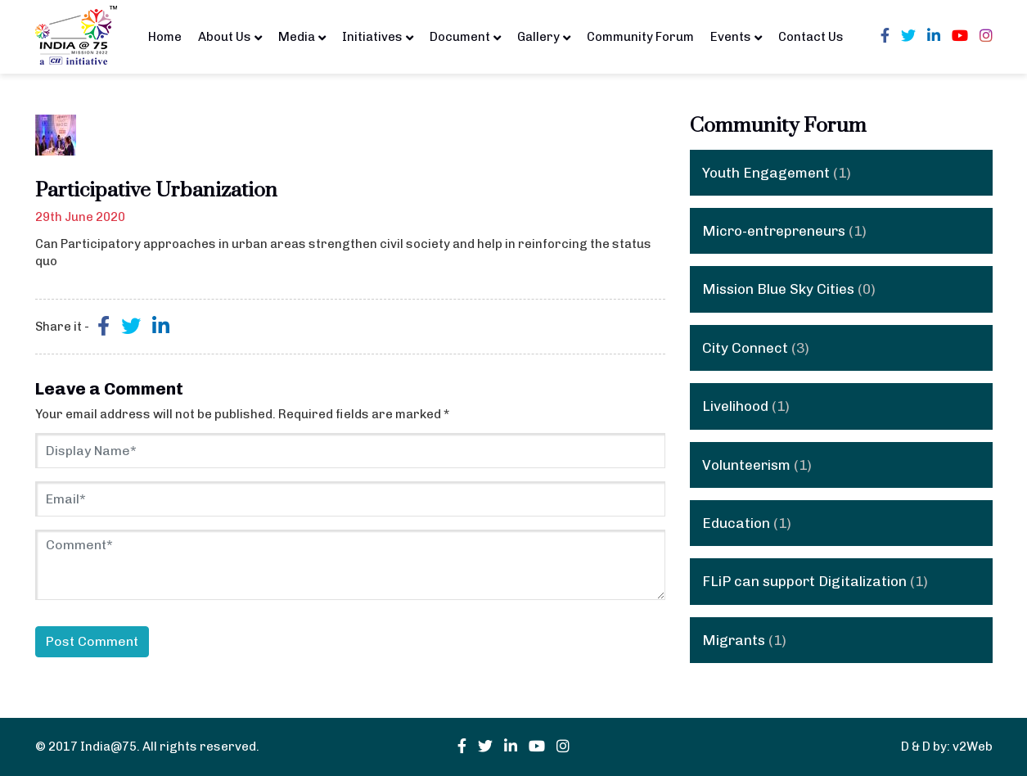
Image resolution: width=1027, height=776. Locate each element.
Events (736, 36)
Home (165, 36)
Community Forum (640, 36)
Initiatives (377, 36)
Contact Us (811, 36)
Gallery (543, 36)
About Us (230, 36)
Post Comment (92, 641)
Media (302, 36)
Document (465, 36)
